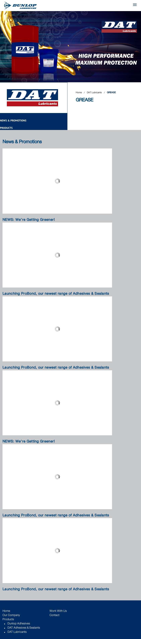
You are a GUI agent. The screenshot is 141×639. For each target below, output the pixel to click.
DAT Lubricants (94, 92)
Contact (54, 615)
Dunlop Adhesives (19, 623)
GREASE (111, 92)
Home (79, 92)
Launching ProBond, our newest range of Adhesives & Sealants (56, 293)
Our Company (11, 615)
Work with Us (58, 610)
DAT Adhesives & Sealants (24, 627)
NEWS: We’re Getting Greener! (29, 220)
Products (6, 127)
